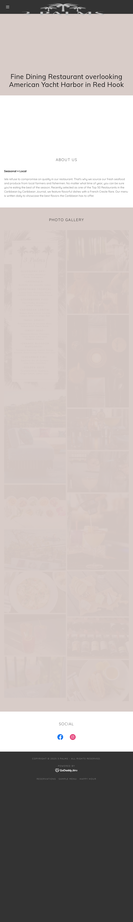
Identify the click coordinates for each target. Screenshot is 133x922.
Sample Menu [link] (68, 779)
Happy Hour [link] (88, 779)
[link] (63, 4)
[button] (7, 6)
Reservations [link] (46, 779)
